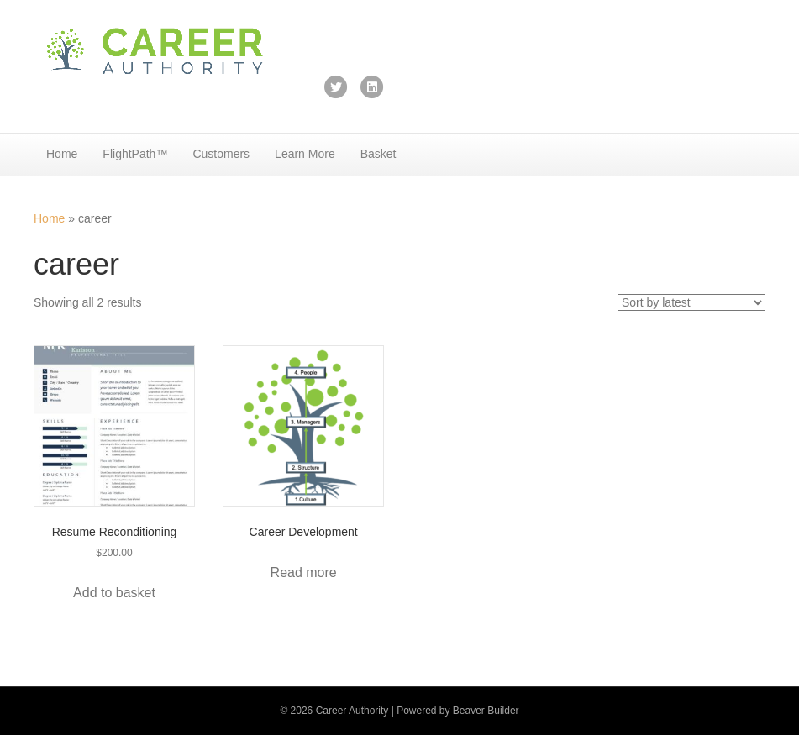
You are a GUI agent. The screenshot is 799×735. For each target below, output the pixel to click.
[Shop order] (691, 302)
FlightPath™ (135, 153)
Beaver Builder (486, 711)
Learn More (305, 153)
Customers (221, 153)
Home (61, 153)
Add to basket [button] (114, 592)
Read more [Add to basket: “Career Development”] (304, 572)
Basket (378, 153)
